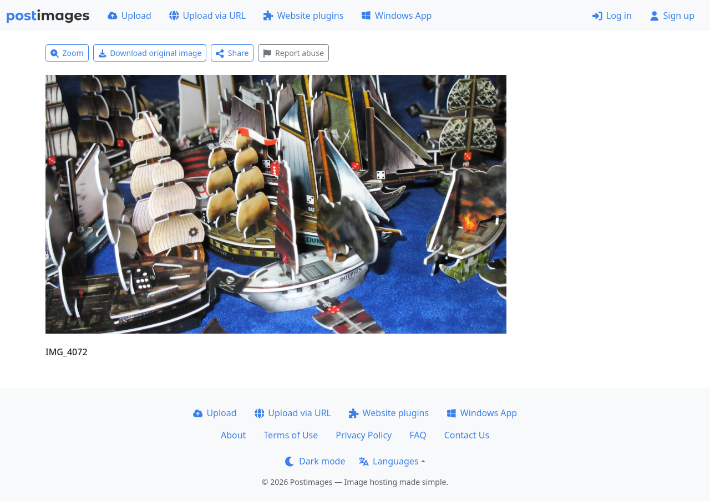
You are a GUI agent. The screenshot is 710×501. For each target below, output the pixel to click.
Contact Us (466, 435)
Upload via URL (207, 15)
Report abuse (293, 53)
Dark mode (315, 461)
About (233, 435)
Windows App (396, 15)
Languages (388, 461)
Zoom (67, 53)
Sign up (672, 15)
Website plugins (303, 15)
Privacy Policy (364, 435)
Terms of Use (290, 435)
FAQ (417, 435)
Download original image (150, 53)
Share (232, 53)
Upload (129, 15)
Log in (612, 15)
